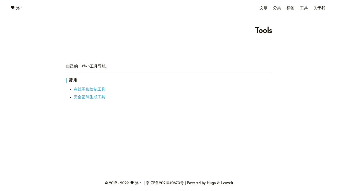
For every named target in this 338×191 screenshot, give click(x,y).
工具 (304, 8)
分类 (277, 8)
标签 (290, 8)
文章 (263, 8)
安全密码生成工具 (89, 97)
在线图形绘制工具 (89, 90)
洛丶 (20, 8)
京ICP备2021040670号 (165, 183)
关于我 (319, 8)
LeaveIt (227, 183)
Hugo (211, 183)
